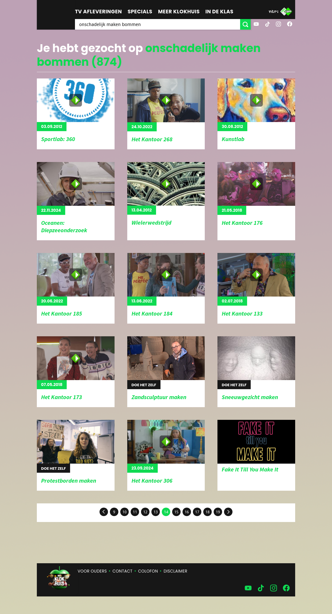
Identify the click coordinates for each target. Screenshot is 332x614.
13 (156, 512)
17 (197, 512)
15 (176, 512)
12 (145, 512)
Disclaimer (175, 571)
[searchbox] (157, 24)
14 (166, 512)
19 (218, 512)
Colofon (148, 571)
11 (135, 512)
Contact (122, 571)
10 (124, 512)
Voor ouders (92, 571)
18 (207, 512)
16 (187, 512)
